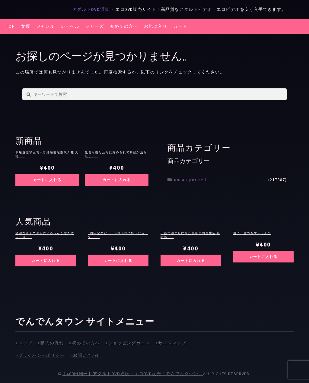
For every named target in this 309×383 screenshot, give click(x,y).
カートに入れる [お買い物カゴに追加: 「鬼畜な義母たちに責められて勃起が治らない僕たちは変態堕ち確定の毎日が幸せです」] (117, 179)
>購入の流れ (51, 343)
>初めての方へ (84, 343)
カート (180, 26)
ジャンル (45, 26)
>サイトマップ (170, 343)
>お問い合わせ (85, 355)
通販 (91, 9)
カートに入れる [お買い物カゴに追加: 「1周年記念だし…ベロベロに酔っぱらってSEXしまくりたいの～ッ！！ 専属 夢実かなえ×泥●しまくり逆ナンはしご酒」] (118, 260)
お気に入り (155, 26)
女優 (25, 26)
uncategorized (190, 179)
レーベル (70, 26)
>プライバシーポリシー (40, 355)
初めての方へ (124, 26)
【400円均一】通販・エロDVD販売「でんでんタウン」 (132, 373)
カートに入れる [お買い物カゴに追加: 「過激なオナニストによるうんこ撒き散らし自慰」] (45, 260)
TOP (10, 26)
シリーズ (94, 26)
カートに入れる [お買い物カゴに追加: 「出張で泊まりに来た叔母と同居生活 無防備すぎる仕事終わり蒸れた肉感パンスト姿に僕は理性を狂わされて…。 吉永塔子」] (191, 260)
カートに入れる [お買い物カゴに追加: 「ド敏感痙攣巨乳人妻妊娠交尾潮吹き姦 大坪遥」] (47, 179)
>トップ (23, 343)
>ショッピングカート (127, 343)
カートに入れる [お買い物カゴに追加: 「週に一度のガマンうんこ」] (263, 256)
